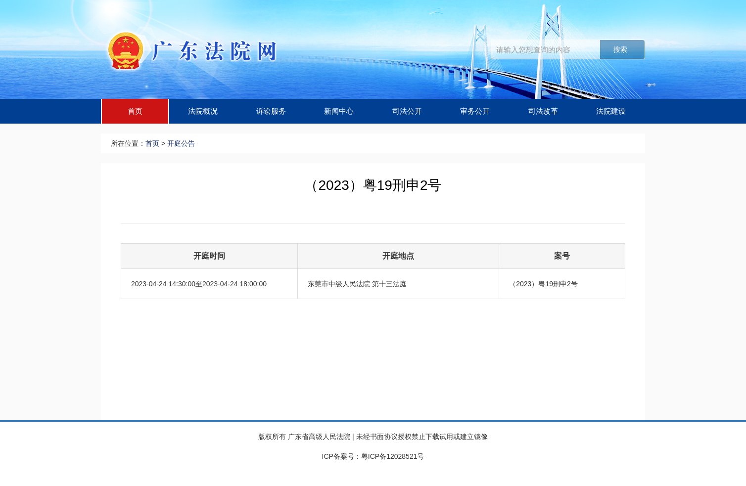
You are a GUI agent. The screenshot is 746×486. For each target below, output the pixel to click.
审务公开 (475, 111)
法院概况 (203, 111)
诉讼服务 (271, 111)
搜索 (620, 49)
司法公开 (407, 111)
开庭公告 (181, 143)
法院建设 (611, 111)
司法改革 (543, 111)
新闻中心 (339, 111)
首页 (135, 111)
